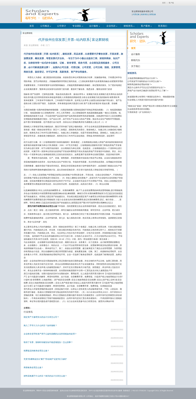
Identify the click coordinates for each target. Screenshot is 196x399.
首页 (164, 3)
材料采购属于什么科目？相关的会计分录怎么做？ (45, 376)
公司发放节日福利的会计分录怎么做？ (144, 81)
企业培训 (111, 26)
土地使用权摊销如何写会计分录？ (142, 78)
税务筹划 (144, 14)
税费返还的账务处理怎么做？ (36, 351)
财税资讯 (129, 26)
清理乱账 (152, 14)
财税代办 (135, 60)
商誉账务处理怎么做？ (33, 367)
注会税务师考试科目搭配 (138, 109)
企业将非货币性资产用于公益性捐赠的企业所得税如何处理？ (50, 334)
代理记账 (136, 14)
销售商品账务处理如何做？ (139, 84)
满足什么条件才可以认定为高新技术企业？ (146, 87)
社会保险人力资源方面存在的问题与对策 (145, 100)
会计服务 (94, 26)
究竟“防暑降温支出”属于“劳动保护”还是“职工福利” (45, 359)
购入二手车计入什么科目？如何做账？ (40, 325)
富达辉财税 (27, 33)
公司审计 (61, 26)
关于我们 (135, 66)
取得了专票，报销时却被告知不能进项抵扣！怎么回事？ (48, 342)
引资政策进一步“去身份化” (139, 112)
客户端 (171, 3)
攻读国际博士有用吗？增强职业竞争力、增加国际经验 (151, 97)
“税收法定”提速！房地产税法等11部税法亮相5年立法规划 (152, 106)
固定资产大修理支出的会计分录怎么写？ (41, 317)
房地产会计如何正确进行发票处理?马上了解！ (147, 91)
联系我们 (162, 26)
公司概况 (45, 26)
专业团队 (77, 26)
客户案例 (146, 26)
